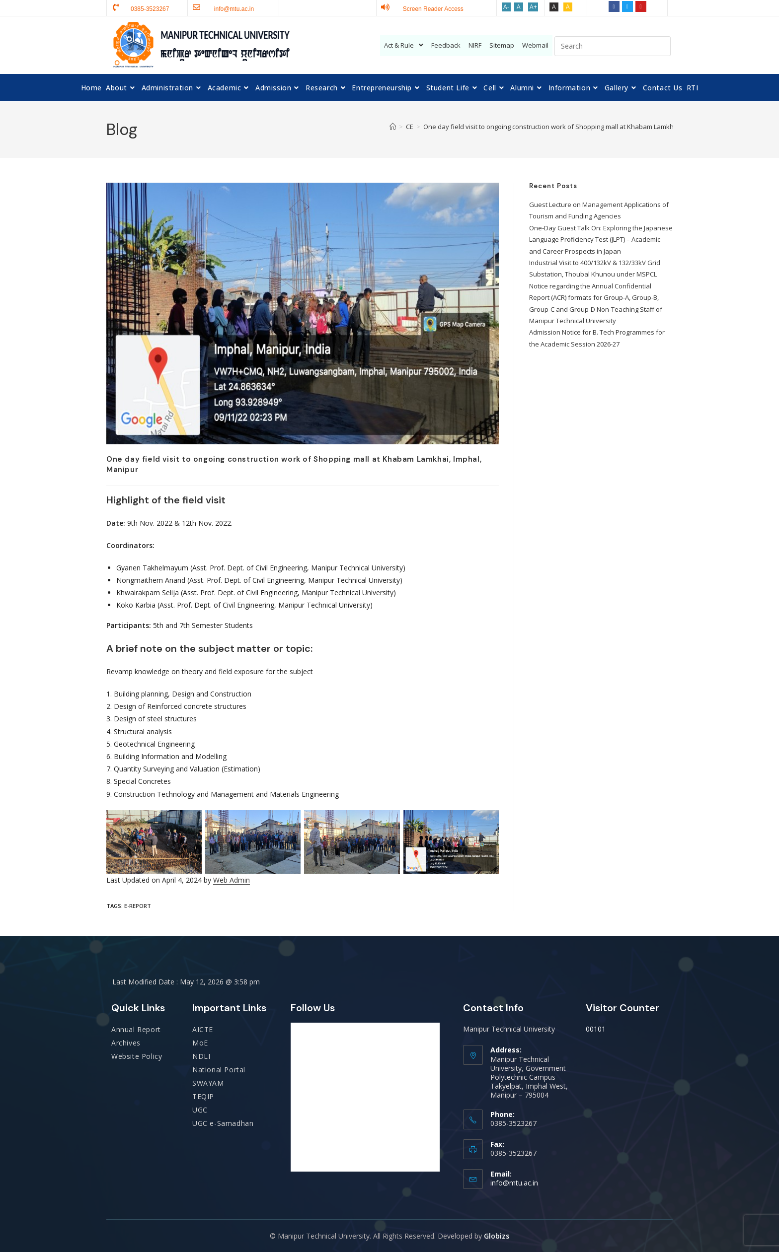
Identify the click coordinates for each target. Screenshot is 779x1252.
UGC (200, 1109)
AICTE (202, 1029)
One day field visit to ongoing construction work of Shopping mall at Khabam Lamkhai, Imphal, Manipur (577, 126)
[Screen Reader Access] (385, 7)
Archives (126, 1042)
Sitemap (501, 45)
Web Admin (231, 880)
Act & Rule (403, 45)
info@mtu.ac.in (514, 1182)
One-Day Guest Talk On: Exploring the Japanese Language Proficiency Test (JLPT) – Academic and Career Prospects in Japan (601, 239)
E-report (137, 905)
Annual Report (136, 1029)
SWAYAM (208, 1083)
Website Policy (136, 1056)
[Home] (393, 126)
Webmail (535, 45)
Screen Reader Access (433, 8)
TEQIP (203, 1096)
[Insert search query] (612, 46)
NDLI (201, 1056)
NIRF (474, 45)
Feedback (446, 45)
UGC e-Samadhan (222, 1123)
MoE (200, 1042)
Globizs (496, 1236)
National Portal (218, 1069)
